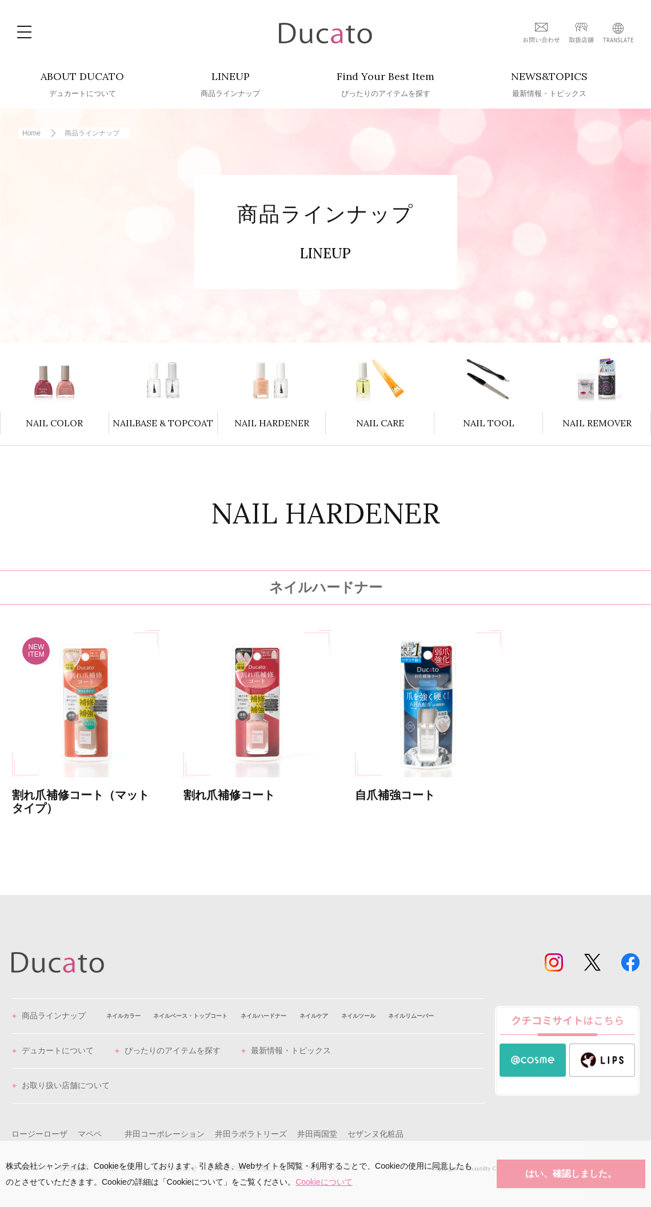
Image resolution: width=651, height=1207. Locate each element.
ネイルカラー (123, 1016)
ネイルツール (358, 1016)
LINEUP (230, 84)
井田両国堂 (317, 1133)
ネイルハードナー (263, 1016)
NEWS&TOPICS (549, 84)
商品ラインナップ (48, 1016)
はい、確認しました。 (571, 1173)
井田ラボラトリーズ (251, 1133)
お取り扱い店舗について (60, 1085)
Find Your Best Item (385, 84)
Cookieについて (324, 1181)
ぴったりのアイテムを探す (167, 1051)
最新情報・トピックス (286, 1051)
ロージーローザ (39, 1133)
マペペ (90, 1133)
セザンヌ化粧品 (376, 1133)
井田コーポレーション (165, 1133)
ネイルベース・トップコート (190, 1016)
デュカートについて (52, 1051)
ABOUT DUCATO (82, 84)
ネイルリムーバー (411, 1016)
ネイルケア (313, 1016)
